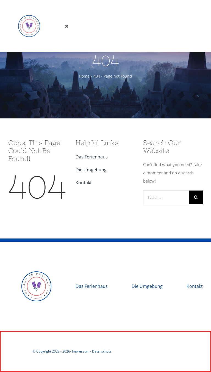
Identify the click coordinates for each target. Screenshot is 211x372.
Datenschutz (101, 351)
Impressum (80, 351)
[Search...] (166, 197)
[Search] (196, 197)
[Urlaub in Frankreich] (29, 7)
